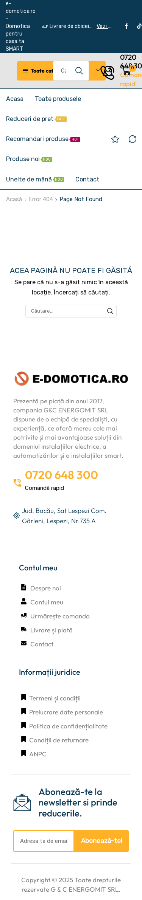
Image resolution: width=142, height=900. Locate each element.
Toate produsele (58, 98)
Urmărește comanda (60, 616)
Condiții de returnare (59, 740)
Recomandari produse (43, 139)
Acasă (14, 199)
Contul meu (46, 602)
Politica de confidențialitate (68, 726)
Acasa (14, 98)
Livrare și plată (51, 630)
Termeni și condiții (55, 698)
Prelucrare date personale (66, 712)
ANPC (38, 754)
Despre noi (45, 588)
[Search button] (79, 70)
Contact (87, 179)
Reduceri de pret (36, 118)
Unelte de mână (35, 179)
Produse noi (29, 159)
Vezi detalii (104, 26)
